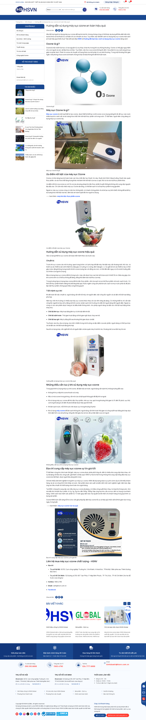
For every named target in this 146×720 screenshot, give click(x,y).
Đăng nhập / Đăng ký (112, 2)
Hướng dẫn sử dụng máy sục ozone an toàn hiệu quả (52, 22)
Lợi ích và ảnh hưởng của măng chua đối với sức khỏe (34, 110)
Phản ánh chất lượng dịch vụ (117, 715)
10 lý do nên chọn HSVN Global (55, 691)
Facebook (52, 590)
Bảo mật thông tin (109, 694)
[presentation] (124, 603)
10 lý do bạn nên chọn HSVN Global (116, 627)
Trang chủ (19, 22)
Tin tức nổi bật (21, 51)
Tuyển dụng (20, 47)
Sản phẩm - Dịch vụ (81, 627)
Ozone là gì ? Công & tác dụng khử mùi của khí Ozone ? (34, 100)
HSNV (80, 39)
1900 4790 (122, 10)
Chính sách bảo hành (81, 694)
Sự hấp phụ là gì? (30, 118)
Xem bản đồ (36, 684)
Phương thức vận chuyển (53, 694)
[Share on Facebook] (56, 30)
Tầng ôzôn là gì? (30, 90)
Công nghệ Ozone (22, 55)
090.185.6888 (104, 10)
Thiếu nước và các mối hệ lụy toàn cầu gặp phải (34, 156)
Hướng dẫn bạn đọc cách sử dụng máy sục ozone (102, 39)
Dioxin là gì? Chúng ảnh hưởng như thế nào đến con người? (34, 137)
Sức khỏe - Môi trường (23, 39)
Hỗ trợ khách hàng (22, 35)
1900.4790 (20, 69)
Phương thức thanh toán (24, 694)
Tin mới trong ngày (22, 43)
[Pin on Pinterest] (62, 30)
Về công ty (28, 22)
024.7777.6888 (88, 666)
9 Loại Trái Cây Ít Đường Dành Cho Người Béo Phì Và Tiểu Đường (34, 129)
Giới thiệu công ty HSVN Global (57, 627)
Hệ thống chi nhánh (91, 2)
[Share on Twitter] (59, 30)
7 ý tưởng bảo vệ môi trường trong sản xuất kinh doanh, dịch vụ (34, 148)
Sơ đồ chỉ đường (108, 691)
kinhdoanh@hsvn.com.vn (25, 80)
